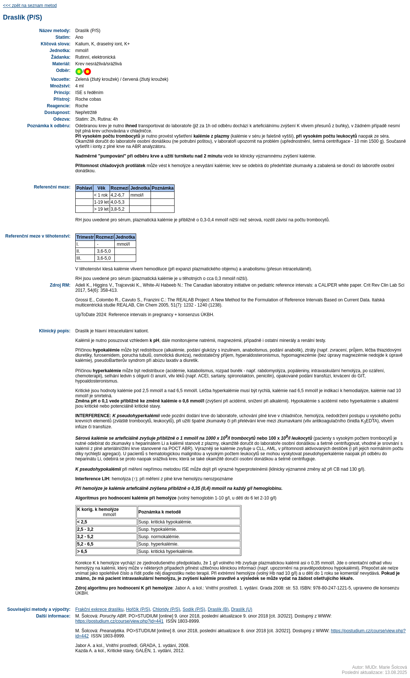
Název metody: (54, 30)
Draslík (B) (218, 609)
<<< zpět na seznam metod (30, 5)
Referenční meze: (52, 187)
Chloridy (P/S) (166, 609)
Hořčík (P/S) (138, 609)
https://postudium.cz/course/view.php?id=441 (119, 621)
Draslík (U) (241, 609)
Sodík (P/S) (194, 609)
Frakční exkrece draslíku (99, 609)
